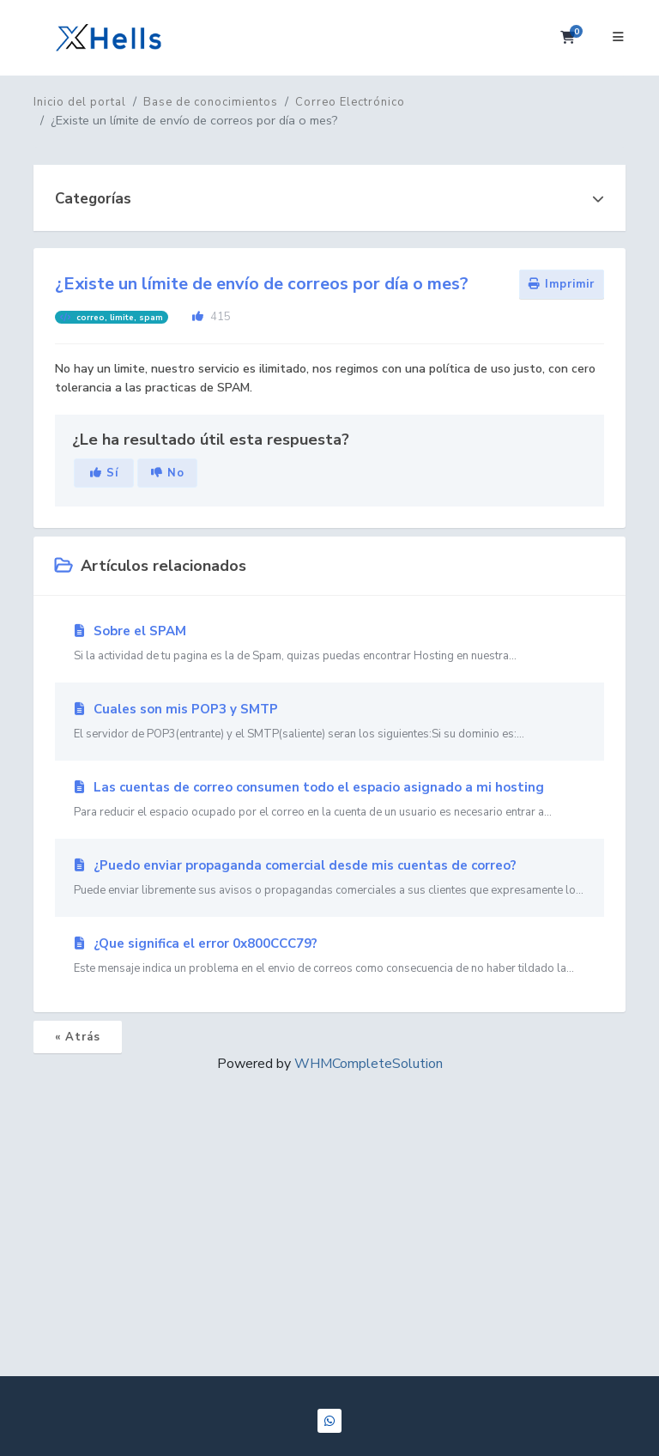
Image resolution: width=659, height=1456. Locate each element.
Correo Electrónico (350, 102)
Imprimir (562, 284)
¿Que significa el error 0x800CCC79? (329, 956)
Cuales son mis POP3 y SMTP (329, 722)
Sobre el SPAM (329, 643)
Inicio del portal (79, 102)
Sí (104, 473)
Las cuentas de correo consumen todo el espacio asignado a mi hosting (329, 800)
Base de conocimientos (210, 102)
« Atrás (77, 1037)
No (167, 473)
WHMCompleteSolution (368, 1063)
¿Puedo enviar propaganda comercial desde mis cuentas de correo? (329, 878)
